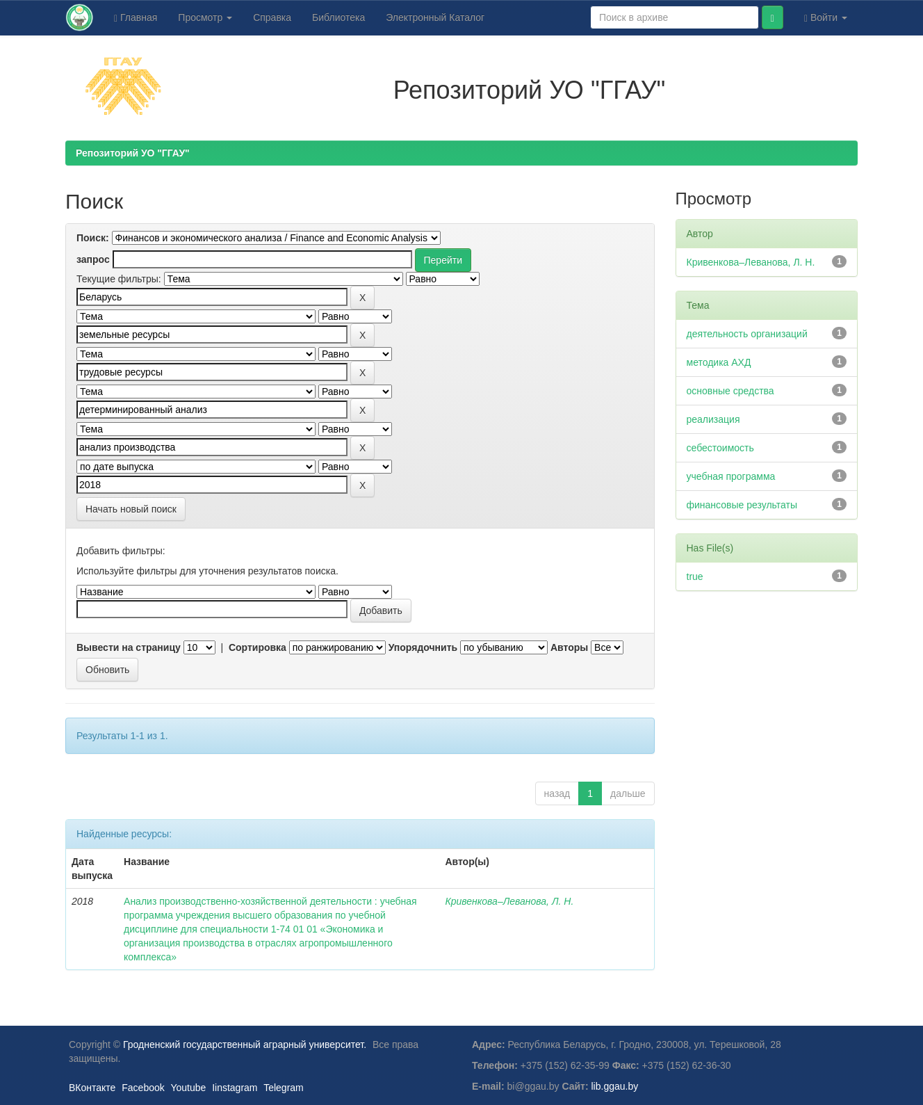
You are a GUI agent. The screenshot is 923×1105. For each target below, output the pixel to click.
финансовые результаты (742, 504)
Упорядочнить (423, 647)
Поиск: (92, 237)
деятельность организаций (747, 333)
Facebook (143, 1087)
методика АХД (719, 362)
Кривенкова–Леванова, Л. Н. (509, 901)
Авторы (569, 647)
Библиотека (338, 17)
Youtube (188, 1087)
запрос (93, 259)
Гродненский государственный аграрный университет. (244, 1044)
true (695, 576)
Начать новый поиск (131, 509)
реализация (713, 419)
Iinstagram (234, 1087)
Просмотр (205, 17)
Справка (272, 17)
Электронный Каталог (435, 17)
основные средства (730, 390)
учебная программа (731, 476)
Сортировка (257, 647)
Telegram (283, 1087)
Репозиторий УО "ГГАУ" (133, 153)
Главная (135, 18)
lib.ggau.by (615, 1086)
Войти (825, 18)
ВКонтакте (92, 1087)
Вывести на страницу (128, 647)
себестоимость (720, 447)
